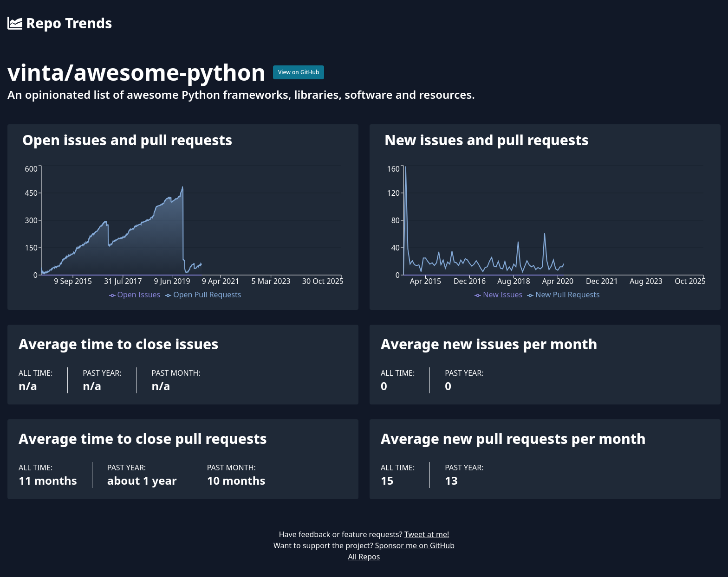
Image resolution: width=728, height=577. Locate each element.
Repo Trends (59, 23)
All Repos (364, 556)
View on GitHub (298, 72)
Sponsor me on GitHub (415, 545)
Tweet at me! (426, 534)
